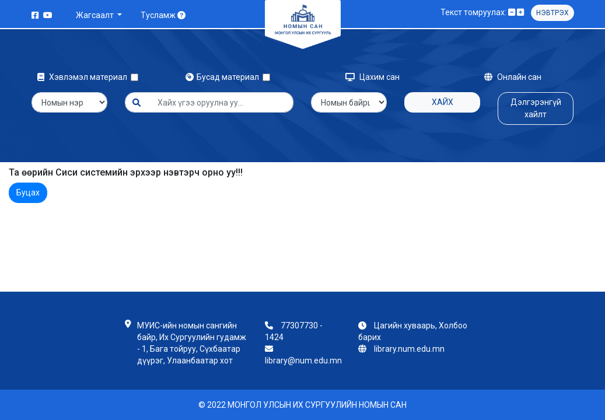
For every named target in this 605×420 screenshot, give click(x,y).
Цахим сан (372, 77)
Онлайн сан (512, 77)
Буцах (28, 192)
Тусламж (163, 15)
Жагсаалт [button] (96, 15)
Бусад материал (224, 77)
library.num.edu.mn (409, 349)
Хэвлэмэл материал (84, 77)
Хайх (442, 102)
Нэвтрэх (552, 13)
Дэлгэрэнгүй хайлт (535, 108)
